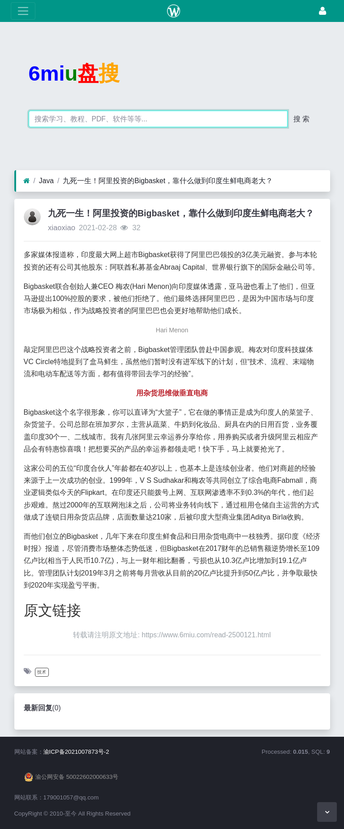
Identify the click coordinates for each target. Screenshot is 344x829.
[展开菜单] (23, 11)
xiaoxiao (61, 227)
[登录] (322, 11)
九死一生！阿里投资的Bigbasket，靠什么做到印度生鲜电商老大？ (168, 181)
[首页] (26, 181)
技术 (41, 672)
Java (46, 181)
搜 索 (301, 119)
